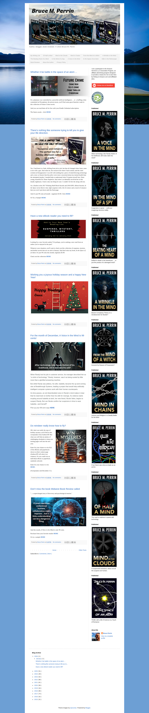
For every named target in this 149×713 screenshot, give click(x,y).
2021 (36, 682)
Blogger (87, 708)
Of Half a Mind (47, 55)
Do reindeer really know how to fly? (48, 425)
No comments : (57, 119)
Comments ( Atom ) (45, 553)
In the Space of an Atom (91, 59)
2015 (36, 699)
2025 (36, 671)
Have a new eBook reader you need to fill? (51, 216)
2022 (36, 679)
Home (54, 550)
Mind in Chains (75, 55)
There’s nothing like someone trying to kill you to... (52, 664)
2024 (36, 674)
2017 (36, 694)
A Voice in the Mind (74, 59)
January (39, 659)
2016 (36, 696)
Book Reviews (35, 62)
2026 (36, 656)
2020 (36, 685)
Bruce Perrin (107, 633)
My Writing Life (35, 55)
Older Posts (82, 550)
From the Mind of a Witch (91, 55)
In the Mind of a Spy (58, 59)
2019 (36, 688)
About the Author (48, 62)
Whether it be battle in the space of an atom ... (53, 72)
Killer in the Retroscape (109, 59)
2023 (36, 677)
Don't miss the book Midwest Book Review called (55, 489)
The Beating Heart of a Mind (40, 59)
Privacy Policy (61, 62)
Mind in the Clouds (61, 55)
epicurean (73, 708)
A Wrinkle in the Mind (109, 55)
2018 (36, 691)
